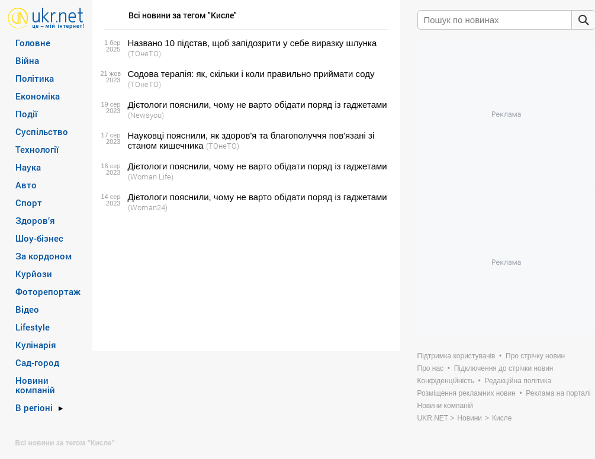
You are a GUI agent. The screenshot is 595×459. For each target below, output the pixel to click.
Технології (37, 149)
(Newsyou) (146, 115)
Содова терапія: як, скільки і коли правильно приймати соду (251, 74)
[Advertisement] (244, 282)
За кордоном (43, 256)
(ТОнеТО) (144, 53)
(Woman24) (148, 207)
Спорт (28, 202)
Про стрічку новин (535, 356)
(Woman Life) (150, 176)
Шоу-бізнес (39, 238)
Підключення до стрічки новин (504, 368)
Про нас (430, 368)
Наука (28, 167)
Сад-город (37, 362)
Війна (27, 60)
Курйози (33, 273)
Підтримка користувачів (456, 356)
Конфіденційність (445, 381)
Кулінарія (35, 344)
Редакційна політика (517, 381)
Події (26, 113)
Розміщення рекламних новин (466, 393)
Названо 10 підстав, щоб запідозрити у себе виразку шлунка (252, 43)
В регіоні (34, 407)
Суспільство (41, 131)
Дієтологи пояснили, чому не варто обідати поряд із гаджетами (257, 104)
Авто (26, 185)
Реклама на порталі (558, 393)
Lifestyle (32, 327)
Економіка (37, 96)
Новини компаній (35, 384)
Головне (32, 42)
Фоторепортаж (48, 291)
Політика (34, 78)
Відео (27, 309)
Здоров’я (35, 220)
